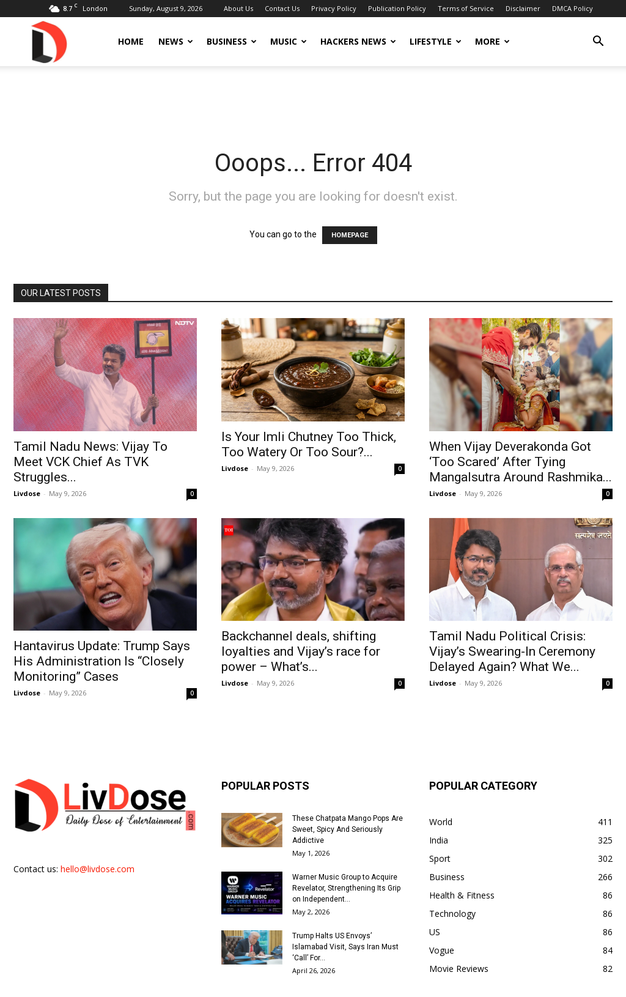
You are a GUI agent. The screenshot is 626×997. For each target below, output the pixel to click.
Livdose (26, 493)
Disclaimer (523, 8)
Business (232, 41)
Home (131, 41)
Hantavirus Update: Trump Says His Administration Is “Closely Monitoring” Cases (101, 661)
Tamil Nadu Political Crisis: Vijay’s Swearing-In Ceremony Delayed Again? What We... (512, 651)
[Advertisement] (313, 99)
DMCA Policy (572, 8)
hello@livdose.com (97, 869)
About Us (238, 8)
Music (288, 41)
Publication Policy (397, 8)
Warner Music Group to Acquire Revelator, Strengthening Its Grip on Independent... (346, 888)
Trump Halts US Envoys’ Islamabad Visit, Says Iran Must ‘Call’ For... (345, 947)
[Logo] (48, 41)
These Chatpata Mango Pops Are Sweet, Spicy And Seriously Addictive (347, 829)
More (492, 41)
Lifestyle (436, 41)
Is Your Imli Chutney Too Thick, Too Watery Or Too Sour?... (308, 444)
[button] (598, 42)
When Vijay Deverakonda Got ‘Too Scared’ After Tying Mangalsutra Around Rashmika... (520, 461)
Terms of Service (466, 8)
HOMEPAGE (349, 235)
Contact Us (282, 8)
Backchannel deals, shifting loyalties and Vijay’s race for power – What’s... (300, 651)
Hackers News (358, 41)
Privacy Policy (333, 8)
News (175, 41)
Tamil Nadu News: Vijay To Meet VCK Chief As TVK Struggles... (90, 461)
